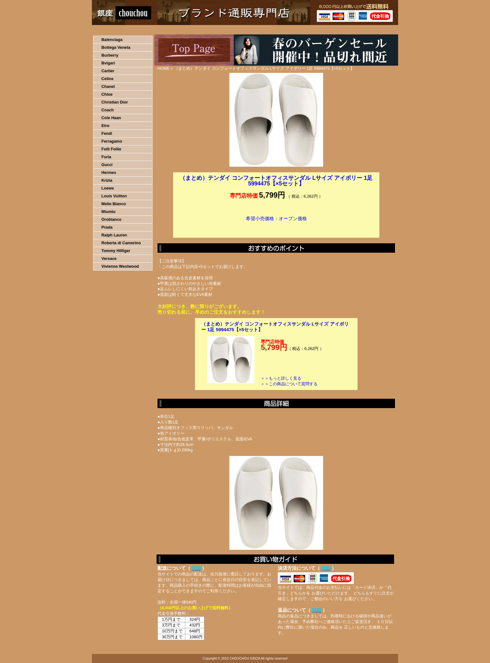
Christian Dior (115, 102)
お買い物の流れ (157, 29)
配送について (241, 29)
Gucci (107, 164)
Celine (107, 78)
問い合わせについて (323, 29)
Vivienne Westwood (120, 266)
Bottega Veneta (116, 47)
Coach (108, 110)
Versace (109, 258)
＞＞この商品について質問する (289, 384)
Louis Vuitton (114, 196)
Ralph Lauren (114, 235)
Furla (106, 156)
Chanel (108, 86)
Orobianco (112, 219)
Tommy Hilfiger (116, 250)
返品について (282, 29)
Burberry (110, 55)
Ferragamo (112, 141)
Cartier (108, 70)
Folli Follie (111, 149)
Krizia (107, 180)
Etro (106, 125)
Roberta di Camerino (121, 242)
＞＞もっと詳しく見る (281, 378)
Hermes (109, 172)
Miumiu (109, 211)
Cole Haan (111, 117)
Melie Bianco (114, 203)
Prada (107, 227)
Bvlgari (108, 63)
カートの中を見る (365, 29)
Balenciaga (112, 39)
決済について (200, 29)
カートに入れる (276, 228)
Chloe (107, 94)
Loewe (108, 188)
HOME (119, 29)
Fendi (107, 133)
